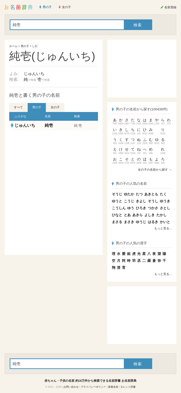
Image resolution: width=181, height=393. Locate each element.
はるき (153, 222)
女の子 (55, 107)
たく (163, 194)
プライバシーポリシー (93, 386)
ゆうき (165, 201)
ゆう (130, 208)
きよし (141, 201)
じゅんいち (34, 73)
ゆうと (117, 201)
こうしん (119, 208)
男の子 (25, 46)
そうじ (117, 194)
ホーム (13, 46)
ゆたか (129, 194)
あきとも (151, 194)
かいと (165, 222)
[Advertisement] (53, 164)
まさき (129, 222)
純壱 (49, 125)
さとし (165, 208)
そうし (153, 201)
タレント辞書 (128, 386)
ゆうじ (141, 222)
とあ (127, 215)
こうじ (129, 201)
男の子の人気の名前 (129, 183)
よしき (149, 215)
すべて (18, 107)
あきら (137, 215)
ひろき (141, 208)
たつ (139, 194)
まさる (117, 222)
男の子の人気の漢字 (129, 243)
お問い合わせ (71, 386)
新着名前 (113, 386)
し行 (35, 46)
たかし (161, 215)
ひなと (117, 215)
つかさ (153, 208)
